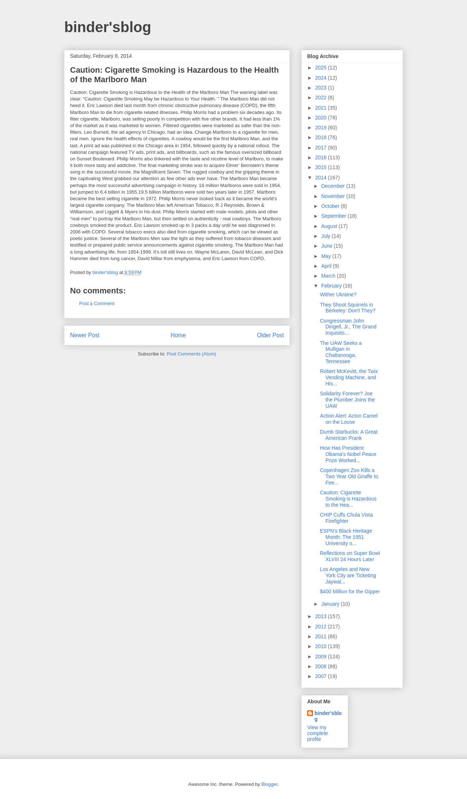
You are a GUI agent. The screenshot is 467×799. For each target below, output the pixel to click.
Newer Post (85, 335)
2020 (321, 118)
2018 (321, 137)
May (326, 256)
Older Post (270, 335)
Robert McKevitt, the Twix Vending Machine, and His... (349, 377)
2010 (321, 646)
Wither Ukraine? (338, 294)
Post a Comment (97, 303)
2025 (321, 68)
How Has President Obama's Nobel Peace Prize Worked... (348, 454)
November (333, 196)
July (326, 236)
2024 (321, 78)
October (331, 206)
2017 (321, 148)
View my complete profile (317, 733)
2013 (321, 616)
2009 (321, 656)
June (327, 246)
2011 (321, 636)
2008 (321, 666)
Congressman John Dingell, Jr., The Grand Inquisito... (348, 327)
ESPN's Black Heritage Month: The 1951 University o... (346, 537)
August (329, 226)
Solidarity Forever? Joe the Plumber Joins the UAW (347, 400)
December (333, 186)
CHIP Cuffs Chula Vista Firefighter (346, 518)
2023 (321, 88)
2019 (321, 127)
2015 (321, 167)
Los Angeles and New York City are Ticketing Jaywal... (348, 575)
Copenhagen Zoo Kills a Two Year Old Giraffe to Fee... (349, 476)
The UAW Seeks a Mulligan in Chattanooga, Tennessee (341, 352)
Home (178, 335)
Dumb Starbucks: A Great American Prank (349, 435)
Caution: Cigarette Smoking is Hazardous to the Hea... (348, 499)
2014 (321, 177)
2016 (321, 157)
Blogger (269, 784)
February (332, 286)
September (334, 216)
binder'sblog (107, 27)
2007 (321, 676)
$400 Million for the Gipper (350, 591)
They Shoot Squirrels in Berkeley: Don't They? (347, 308)
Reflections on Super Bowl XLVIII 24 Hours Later (350, 556)
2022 (321, 97)
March (329, 276)
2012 (321, 626)
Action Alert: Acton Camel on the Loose (349, 419)
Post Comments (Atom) (191, 354)
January (331, 604)
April (327, 266)
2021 (321, 108)
